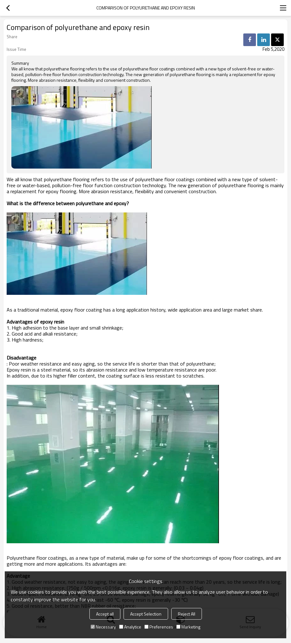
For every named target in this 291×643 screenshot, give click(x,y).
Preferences (158, 626)
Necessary (103, 626)
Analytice (130, 626)
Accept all (105, 613)
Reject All (186, 613)
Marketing (188, 626)
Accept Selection (145, 613)
